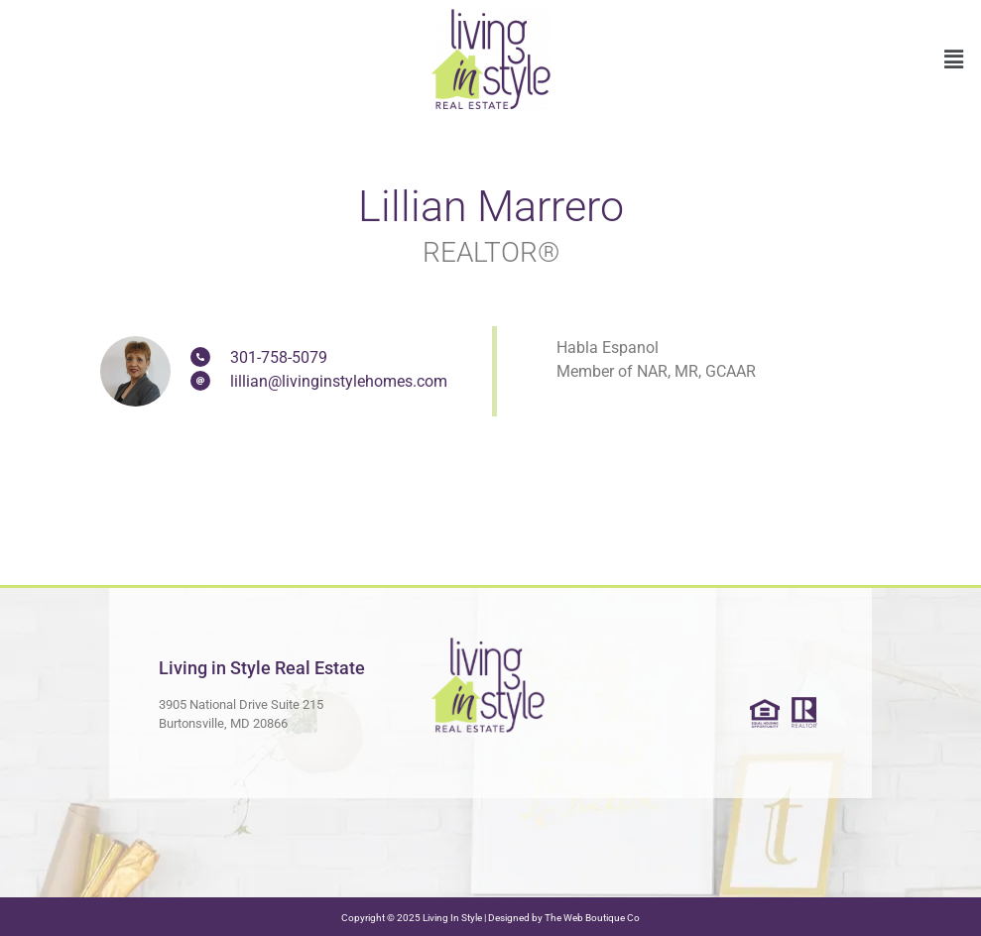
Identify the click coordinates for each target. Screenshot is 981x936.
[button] (954, 59)
